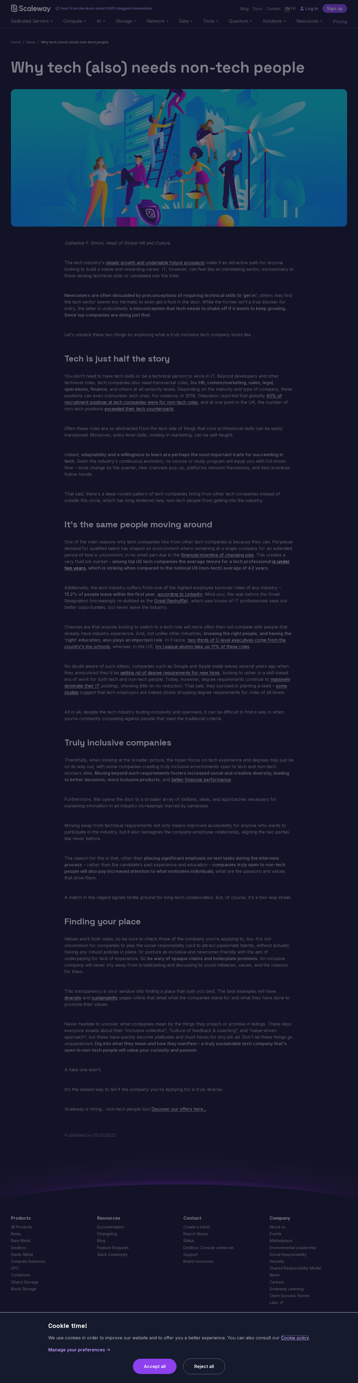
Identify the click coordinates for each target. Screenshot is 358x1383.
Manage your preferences (79, 1349)
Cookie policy (295, 1337)
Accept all (155, 1366)
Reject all (204, 1366)
